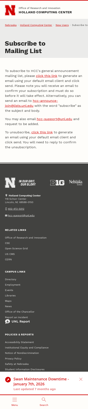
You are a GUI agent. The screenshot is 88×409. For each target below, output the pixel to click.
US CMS (10, 254)
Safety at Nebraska (17, 364)
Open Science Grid (16, 248)
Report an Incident (17, 320)
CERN (8, 259)
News (8, 306)
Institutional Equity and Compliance (27, 347)
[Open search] (44, 402)
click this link (46, 76)
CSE (7, 243)
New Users (62, 25)
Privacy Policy (13, 358)
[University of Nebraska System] (76, 183)
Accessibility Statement (19, 342)
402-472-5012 (16, 208)
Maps (8, 300)
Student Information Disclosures (24, 369)
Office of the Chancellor (19, 311)
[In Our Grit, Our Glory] (27, 183)
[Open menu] (14, 402)
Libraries (10, 295)
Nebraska (11, 25)
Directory (10, 279)
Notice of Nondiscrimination (22, 353)
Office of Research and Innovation (39, 8)
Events (9, 290)
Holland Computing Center (45, 12)
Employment (12, 284)
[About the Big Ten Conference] (57, 183)
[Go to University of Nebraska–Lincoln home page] (10, 10)
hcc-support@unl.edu (54, 119)
